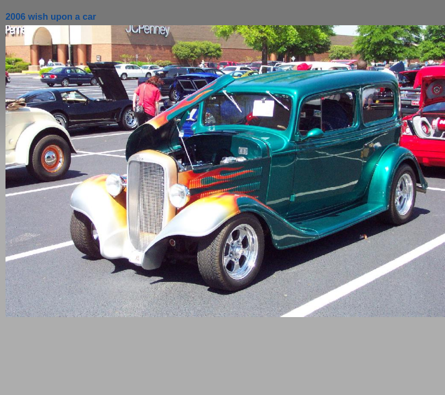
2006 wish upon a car (50, 16)
